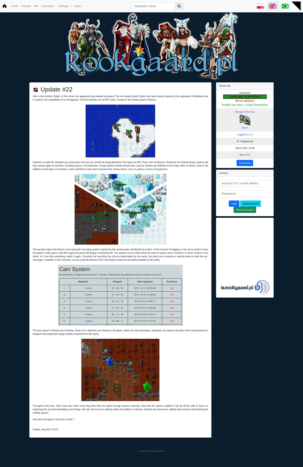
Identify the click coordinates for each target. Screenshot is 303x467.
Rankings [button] (64, 6)
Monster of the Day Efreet (244, 120)
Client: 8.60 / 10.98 (245, 148)
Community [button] (47, 6)
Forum (14, 6)
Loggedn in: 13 (244, 134)
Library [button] (78, 6)
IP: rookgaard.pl (245, 141)
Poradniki (26, 6)
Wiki (36, 6)
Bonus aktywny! (244, 100)
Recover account (245, 209)
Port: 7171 (244, 155)
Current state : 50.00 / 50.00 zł (244, 96)
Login (234, 203)
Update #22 (56, 89)
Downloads (244, 163)
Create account (250, 203)
